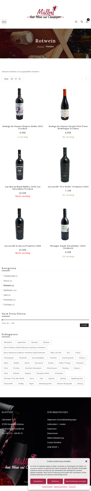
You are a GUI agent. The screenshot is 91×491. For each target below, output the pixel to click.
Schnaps (8, 304)
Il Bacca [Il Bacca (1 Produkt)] (82, 358)
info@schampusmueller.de (13, 429)
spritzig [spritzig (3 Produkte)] (63, 378)
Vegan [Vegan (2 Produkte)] (31, 384)
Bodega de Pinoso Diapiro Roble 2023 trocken (23, 127)
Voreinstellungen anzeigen (75, 481)
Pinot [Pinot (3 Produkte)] (6, 368)
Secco (6, 281)
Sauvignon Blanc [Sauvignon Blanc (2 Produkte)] (43, 373)
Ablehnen (55, 481)
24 (16, 79)
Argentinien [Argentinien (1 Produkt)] (21, 342)
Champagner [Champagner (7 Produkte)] (9, 358)
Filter (84, 325)
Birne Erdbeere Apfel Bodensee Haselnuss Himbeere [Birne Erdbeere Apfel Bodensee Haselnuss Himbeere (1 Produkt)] (24, 347)
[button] (86, 461)
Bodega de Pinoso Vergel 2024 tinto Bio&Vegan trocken (68, 127)
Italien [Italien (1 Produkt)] (6, 363)
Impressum (72, 487)
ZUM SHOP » (53, 447)
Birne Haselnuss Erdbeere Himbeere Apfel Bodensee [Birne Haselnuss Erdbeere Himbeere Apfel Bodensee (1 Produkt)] (24, 353)
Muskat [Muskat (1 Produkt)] (51, 363)
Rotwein (7, 285)
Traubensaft (9, 276)
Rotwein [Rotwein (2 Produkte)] (16, 373)
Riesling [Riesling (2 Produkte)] (65, 368)
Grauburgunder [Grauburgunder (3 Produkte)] (68, 358)
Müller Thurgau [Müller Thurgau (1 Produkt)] (65, 363)
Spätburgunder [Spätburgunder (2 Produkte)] (77, 378)
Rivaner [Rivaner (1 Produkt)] (77, 368)
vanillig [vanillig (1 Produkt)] (21, 384)
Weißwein (8, 290)
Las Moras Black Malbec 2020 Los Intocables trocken (22, 187)
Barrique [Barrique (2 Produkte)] (34, 342)
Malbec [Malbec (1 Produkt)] (16, 363)
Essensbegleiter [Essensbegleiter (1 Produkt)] (38, 358)
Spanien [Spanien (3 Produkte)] (51, 378)
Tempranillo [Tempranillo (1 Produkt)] (8, 384)
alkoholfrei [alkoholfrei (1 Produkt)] (8, 342)
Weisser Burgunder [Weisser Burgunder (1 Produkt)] (64, 384)
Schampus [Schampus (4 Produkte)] (59, 373)
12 (12, 79)
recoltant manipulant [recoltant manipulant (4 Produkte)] (33, 368)
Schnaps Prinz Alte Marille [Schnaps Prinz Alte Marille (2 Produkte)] (14, 378)
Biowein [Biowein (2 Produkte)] (46, 342)
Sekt (6, 295)
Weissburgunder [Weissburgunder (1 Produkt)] (45, 384)
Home (40, 46)
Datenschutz (52, 433)
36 (19, 79)
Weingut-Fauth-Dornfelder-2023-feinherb (68, 247)
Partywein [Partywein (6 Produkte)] (80, 363)
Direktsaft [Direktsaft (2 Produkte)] (23, 358)
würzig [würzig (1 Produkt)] (80, 384)
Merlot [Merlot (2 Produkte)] (27, 363)
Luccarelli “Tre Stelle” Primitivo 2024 (68, 186)
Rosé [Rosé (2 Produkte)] (6, 373)
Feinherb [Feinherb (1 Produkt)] (53, 358)
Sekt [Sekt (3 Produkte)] (41, 378)
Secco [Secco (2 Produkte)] (31, 378)
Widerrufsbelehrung (55, 438)
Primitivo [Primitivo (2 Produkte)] (16, 368)
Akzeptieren (38, 481)
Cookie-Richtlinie (47, 487)
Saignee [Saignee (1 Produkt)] (28, 373)
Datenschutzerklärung (61, 487)
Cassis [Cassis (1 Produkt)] (77, 353)
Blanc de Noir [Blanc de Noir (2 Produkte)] (56, 353)
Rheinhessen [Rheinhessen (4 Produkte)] (52, 368)
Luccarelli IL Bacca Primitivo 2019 (22, 246)
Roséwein (8, 300)
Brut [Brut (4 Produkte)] (68, 353)
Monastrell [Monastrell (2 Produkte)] (39, 363)
